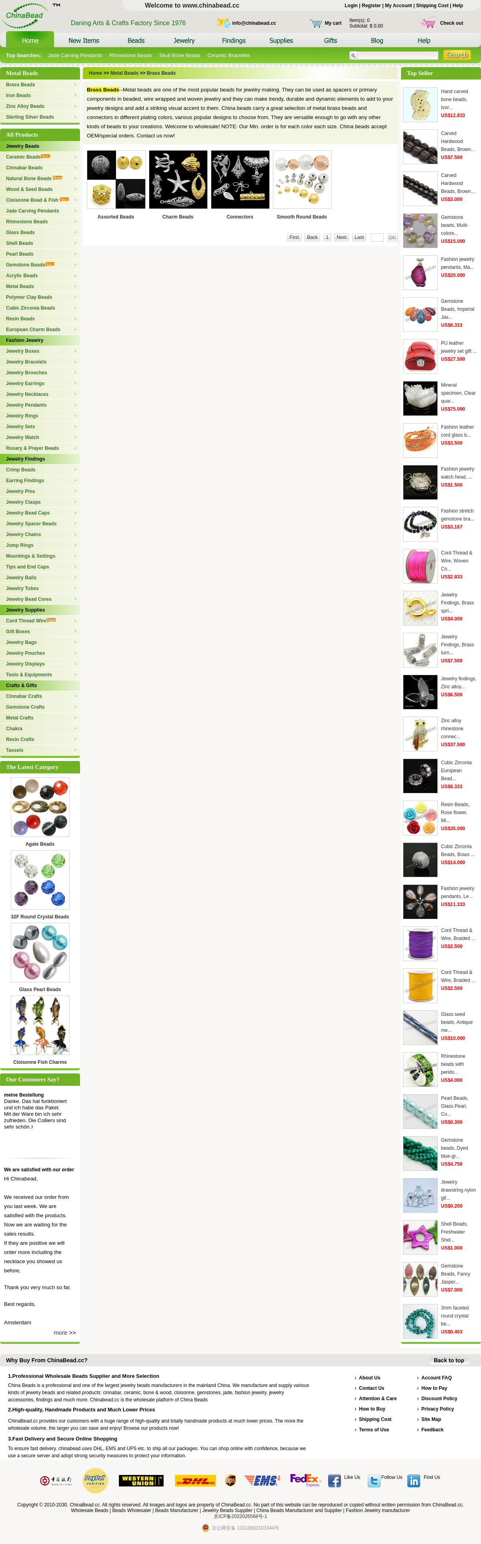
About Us (369, 1378)
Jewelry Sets (20, 426)
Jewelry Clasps (23, 502)
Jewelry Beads (22, 146)
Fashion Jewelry (24, 340)
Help (458, 5)
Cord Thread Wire (31, 621)
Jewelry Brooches (26, 373)
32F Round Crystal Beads (40, 917)
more (60, 1332)
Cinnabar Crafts (24, 696)
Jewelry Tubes (22, 588)
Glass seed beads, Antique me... (457, 1022)
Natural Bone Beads (34, 178)
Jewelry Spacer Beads (31, 524)
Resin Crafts (20, 739)
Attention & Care (378, 1398)
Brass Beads (20, 84)
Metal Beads (20, 286)
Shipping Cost (432, 5)
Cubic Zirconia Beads (30, 308)
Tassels (14, 750)
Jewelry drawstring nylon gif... (458, 1190)
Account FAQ (436, 1378)
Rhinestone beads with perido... (453, 1064)
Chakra (14, 728)
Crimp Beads (21, 470)
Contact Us (371, 1388)
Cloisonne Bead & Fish (37, 200)
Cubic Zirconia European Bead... (456, 770)
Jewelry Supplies (25, 610)
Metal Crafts (20, 718)
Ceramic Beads (28, 157)
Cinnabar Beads (24, 168)
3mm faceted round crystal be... (455, 1316)
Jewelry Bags (21, 642)
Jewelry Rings (22, 416)
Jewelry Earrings (25, 383)
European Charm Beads (33, 329)
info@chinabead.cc (254, 23)
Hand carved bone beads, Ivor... (454, 99)
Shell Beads (19, 243)
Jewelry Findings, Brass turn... (457, 645)
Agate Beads (40, 844)
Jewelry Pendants (26, 405)
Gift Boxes (18, 631)
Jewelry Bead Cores (29, 599)
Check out (451, 23)
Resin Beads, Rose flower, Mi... (455, 812)
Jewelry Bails (21, 577)
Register (371, 5)
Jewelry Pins (20, 491)
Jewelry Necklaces (27, 394)
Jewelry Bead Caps (28, 513)
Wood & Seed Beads (29, 189)
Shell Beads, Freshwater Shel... (454, 1232)
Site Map (431, 1419)
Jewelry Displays (25, 664)
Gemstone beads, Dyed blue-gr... (454, 1148)
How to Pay (434, 1388)
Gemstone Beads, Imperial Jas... (457, 309)
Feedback (432, 1430)
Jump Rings (20, 545)
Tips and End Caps (27, 567)
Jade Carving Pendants (75, 55)
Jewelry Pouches (25, 653)
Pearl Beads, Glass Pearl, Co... (455, 1106)
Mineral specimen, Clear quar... (458, 393)
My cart (333, 23)
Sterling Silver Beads (30, 117)
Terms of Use (374, 1430)
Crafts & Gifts (21, 685)
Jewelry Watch (22, 437)
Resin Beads (20, 319)
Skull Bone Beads (179, 55)
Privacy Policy (437, 1409)
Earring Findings (25, 480)
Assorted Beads (116, 217)
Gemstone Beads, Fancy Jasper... (455, 1274)
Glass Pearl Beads (40, 989)
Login (351, 5)
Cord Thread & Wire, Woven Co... (457, 561)
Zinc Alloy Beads (25, 106)
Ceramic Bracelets (228, 55)
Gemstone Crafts (25, 707)
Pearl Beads (20, 254)
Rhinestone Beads (130, 55)
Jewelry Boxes (22, 351)
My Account (398, 5)
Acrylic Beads (22, 275)
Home (96, 73)
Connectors (239, 217)
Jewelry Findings (25, 459)
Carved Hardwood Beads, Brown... (458, 141)
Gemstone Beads (30, 265)
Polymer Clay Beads (29, 297)
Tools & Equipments (29, 675)
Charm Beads (177, 217)
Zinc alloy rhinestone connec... (452, 728)
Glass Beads (20, 232)
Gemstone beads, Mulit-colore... (455, 225)
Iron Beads (18, 95)
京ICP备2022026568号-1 (240, 1516)
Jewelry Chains (23, 534)
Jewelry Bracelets (26, 362)
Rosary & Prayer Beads (32, 448)
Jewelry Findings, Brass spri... (457, 603)
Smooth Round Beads (302, 217)
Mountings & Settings (30, 556)
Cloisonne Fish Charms (40, 1062)
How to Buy (372, 1409)
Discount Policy (439, 1398)
